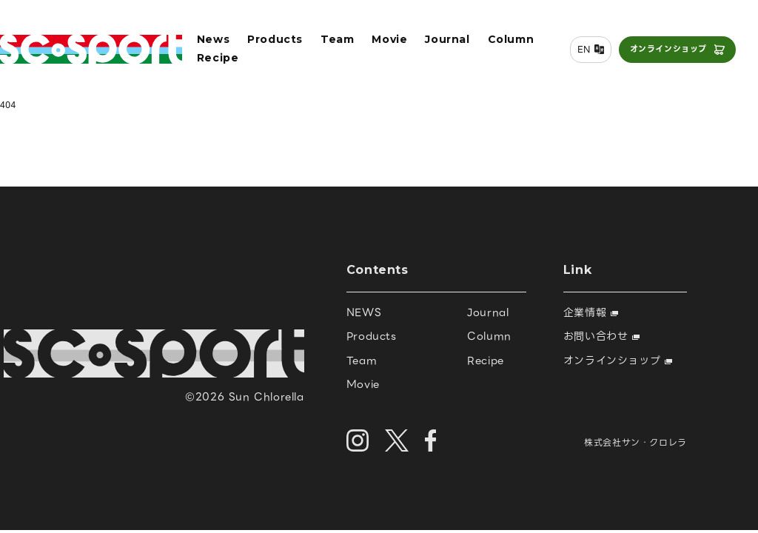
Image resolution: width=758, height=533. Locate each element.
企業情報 (590, 312)
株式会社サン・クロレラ (635, 442)
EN (584, 49)
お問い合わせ (601, 336)
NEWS (363, 312)
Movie (389, 39)
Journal (447, 39)
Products (275, 39)
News (213, 39)
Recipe (218, 57)
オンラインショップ (668, 49)
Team (337, 39)
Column (511, 39)
